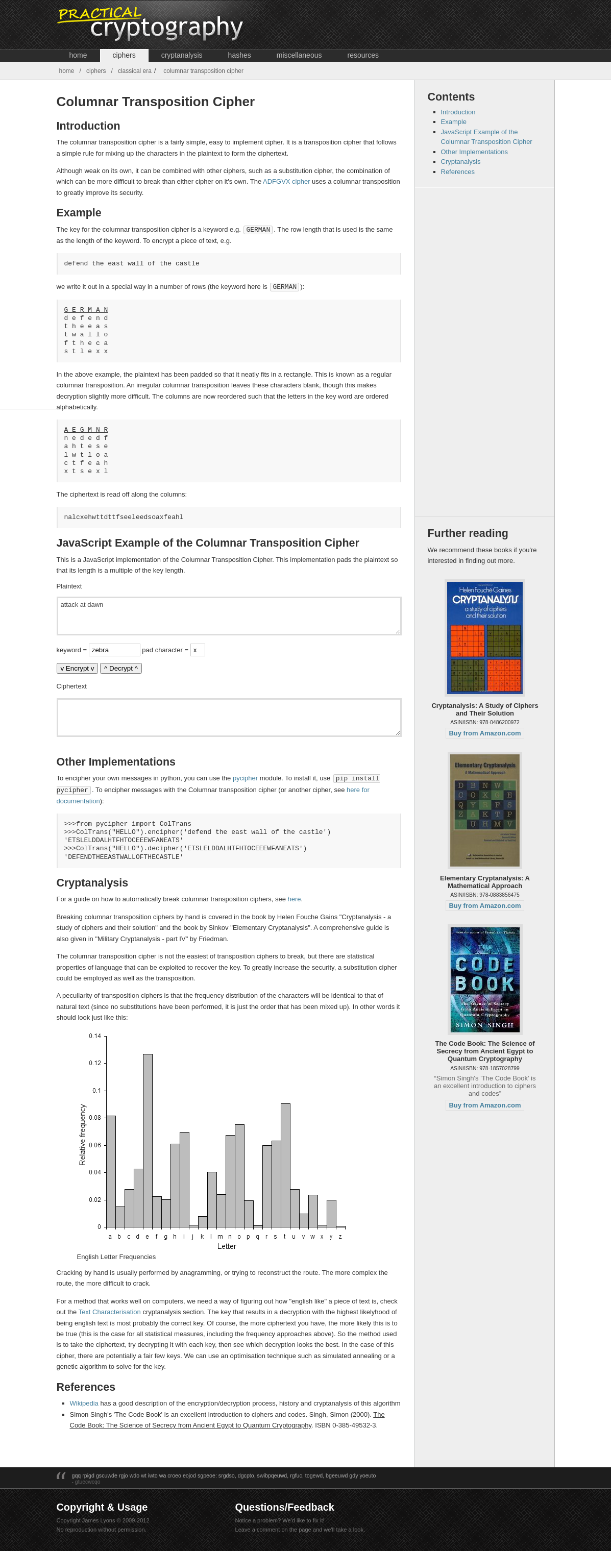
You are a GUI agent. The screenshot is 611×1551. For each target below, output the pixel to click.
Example (454, 122)
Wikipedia (84, 1401)
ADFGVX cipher (286, 181)
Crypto (172, 25)
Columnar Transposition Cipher (203, 71)
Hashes (239, 55)
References (458, 172)
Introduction (458, 112)
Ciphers (124, 55)
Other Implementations (474, 152)
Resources (362, 55)
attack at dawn (229, 615)
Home (78, 55)
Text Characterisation (110, 1310)
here (294, 897)
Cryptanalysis (182, 55)
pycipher (245, 777)
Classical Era (135, 71)
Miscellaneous (299, 55)
